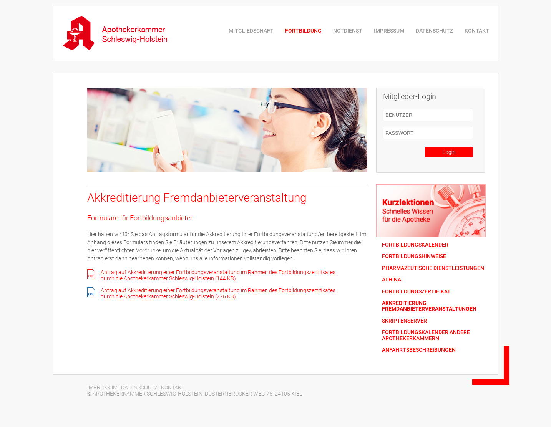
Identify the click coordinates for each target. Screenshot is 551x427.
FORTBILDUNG (303, 31)
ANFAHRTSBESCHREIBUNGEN (419, 350)
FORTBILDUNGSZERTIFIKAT (416, 292)
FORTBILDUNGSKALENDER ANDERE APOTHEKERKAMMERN (426, 335)
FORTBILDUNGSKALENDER (415, 245)
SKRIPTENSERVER (404, 321)
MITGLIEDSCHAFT (251, 31)
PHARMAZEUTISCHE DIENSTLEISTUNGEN (433, 268)
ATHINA (391, 280)
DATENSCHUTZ (434, 31)
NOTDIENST (347, 31)
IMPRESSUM (389, 31)
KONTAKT (477, 31)
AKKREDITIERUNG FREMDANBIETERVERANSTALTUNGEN (429, 306)
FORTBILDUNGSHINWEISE (414, 256)
